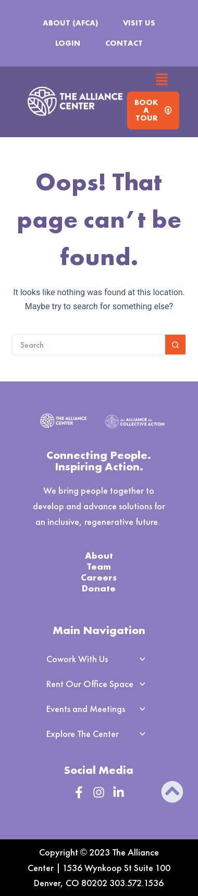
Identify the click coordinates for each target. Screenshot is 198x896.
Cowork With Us (98, 659)
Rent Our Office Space (98, 684)
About (99, 555)
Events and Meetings (98, 709)
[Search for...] (88, 344)
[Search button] (175, 344)
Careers (99, 577)
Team (98, 566)
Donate (99, 588)
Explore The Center (98, 733)
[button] (162, 80)
